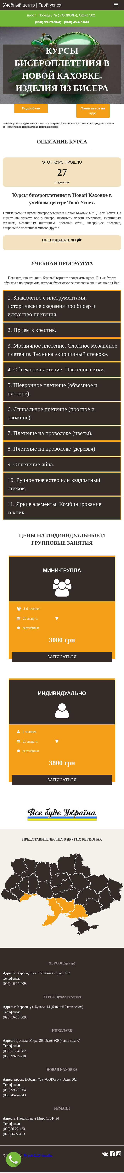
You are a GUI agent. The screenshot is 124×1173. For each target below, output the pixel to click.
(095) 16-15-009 (14, 984)
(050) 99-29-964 (14, 1090)
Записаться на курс (93, 110)
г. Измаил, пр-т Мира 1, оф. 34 (36, 1119)
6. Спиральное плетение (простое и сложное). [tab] (51, 413)
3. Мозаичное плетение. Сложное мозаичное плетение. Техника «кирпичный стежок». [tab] (62, 350)
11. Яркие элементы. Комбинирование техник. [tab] (54, 508)
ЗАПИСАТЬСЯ (62, 657)
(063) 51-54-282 (14, 1052)
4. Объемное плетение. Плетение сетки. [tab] (56, 370)
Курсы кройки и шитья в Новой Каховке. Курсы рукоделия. (75, 124)
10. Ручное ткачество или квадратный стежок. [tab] (54, 484)
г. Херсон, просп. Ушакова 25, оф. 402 (42, 974)
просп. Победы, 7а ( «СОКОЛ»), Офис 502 (61, 15)
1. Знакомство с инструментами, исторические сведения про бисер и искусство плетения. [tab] (51, 306)
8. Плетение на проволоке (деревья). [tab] (52, 449)
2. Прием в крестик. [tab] (32, 330)
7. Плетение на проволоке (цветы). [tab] (50, 433)
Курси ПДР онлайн (38, 1156)
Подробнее (31, 108)
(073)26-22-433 (14, 1135)
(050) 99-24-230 (14, 1057)
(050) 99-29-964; (48, 22)
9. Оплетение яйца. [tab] (31, 465)
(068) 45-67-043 (76, 22)
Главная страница (11, 124)
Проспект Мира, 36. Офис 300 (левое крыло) (47, 1041)
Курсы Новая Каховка (33, 124)
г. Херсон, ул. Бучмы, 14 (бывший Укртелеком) (48, 1007)
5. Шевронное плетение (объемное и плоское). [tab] (52, 389)
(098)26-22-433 (14, 1129)
